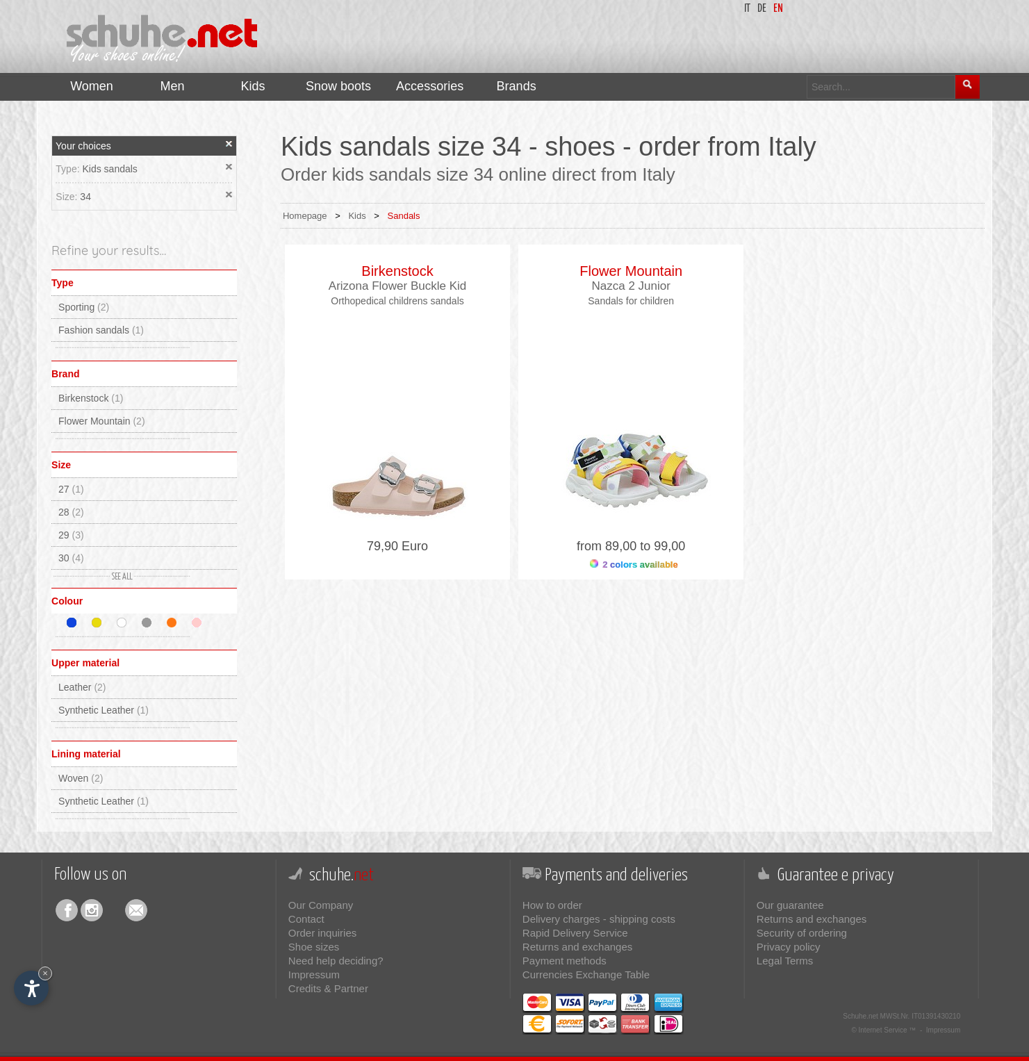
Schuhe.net (860, 1016)
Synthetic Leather (103, 710)
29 (71, 535)
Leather (82, 687)
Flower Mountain (101, 421)
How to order (552, 905)
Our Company (320, 905)
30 (71, 558)
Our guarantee (790, 905)
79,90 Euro (397, 546)
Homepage (305, 216)
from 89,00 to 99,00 (631, 546)
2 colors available (634, 564)
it (747, 8)
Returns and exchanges (577, 947)
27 (71, 489)
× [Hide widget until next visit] (45, 973)
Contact (306, 919)
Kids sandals (109, 168)
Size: (68, 196)
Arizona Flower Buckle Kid (397, 286)
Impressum (314, 974)
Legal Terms (785, 961)
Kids (356, 216)
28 (71, 512)
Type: (69, 168)
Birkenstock (90, 398)
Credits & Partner (328, 988)
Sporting (83, 307)
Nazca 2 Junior (630, 286)
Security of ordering (802, 933)
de (761, 8)
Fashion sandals (101, 330)
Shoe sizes (313, 947)
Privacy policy (789, 947)
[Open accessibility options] (31, 988)
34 (85, 196)
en (778, 8)
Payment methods (564, 961)
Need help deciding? (336, 961)
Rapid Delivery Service (575, 933)
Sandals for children (631, 300)
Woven (80, 778)
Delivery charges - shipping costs (598, 919)
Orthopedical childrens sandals (397, 300)
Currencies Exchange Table (586, 974)
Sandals (404, 216)
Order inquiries (322, 933)
